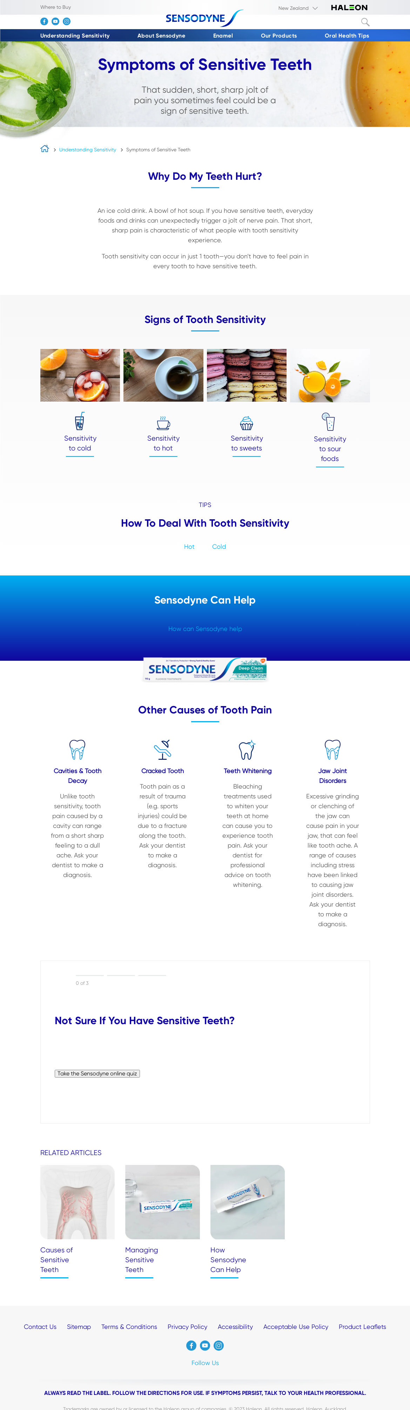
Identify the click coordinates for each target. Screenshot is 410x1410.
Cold (219, 546)
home (44, 150)
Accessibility (235, 1326)
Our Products (279, 35)
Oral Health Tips (347, 35)
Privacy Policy (187, 1326)
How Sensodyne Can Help (228, 1260)
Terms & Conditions (129, 1326)
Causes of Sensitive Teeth (56, 1260)
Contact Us (40, 1326)
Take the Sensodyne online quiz (97, 1073)
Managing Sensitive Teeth (141, 1260)
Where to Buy (55, 7)
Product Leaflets (362, 1326)
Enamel (223, 35)
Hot (189, 546)
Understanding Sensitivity (75, 35)
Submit (365, 22)
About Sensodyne (161, 35)
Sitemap (79, 1326)
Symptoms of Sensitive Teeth (158, 149)
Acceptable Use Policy (295, 1326)
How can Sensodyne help (205, 628)
